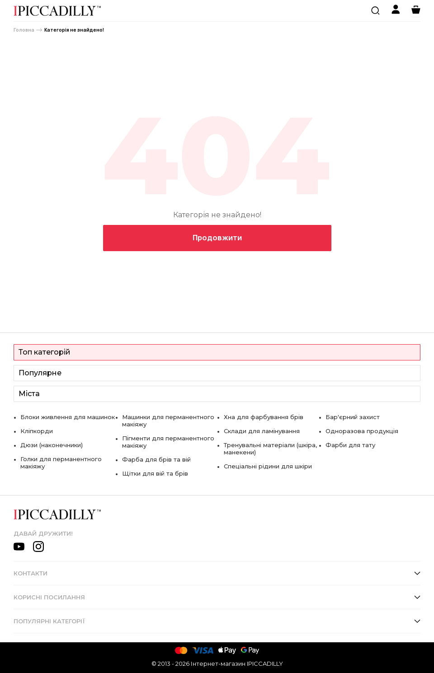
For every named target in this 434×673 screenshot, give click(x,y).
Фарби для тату (350, 445)
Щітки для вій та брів (155, 473)
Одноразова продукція (362, 431)
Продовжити (217, 238)
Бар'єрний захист (353, 417)
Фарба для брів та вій (156, 459)
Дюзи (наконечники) (51, 445)
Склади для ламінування (262, 431)
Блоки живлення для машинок (67, 417)
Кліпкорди (36, 431)
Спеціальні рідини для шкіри (268, 466)
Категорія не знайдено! (74, 30)
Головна (24, 30)
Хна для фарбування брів (263, 417)
